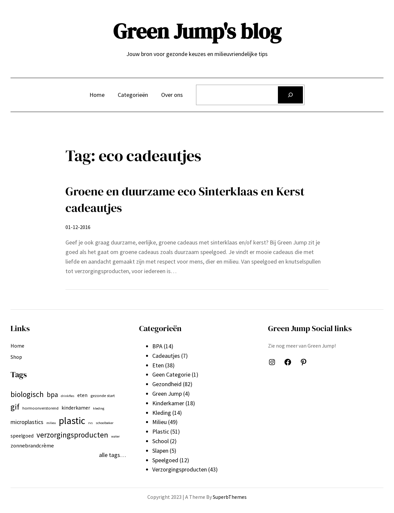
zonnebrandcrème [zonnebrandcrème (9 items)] (32, 445)
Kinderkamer (168, 403)
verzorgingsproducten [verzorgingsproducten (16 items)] (72, 435)
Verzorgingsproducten (179, 469)
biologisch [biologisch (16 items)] (27, 394)
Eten (158, 365)
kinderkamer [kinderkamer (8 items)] (76, 408)
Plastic (160, 431)
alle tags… (112, 455)
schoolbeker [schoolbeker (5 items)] (104, 423)
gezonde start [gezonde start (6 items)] (102, 395)
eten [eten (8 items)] (82, 395)
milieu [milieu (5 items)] (51, 423)
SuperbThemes (230, 497)
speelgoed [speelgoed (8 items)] (22, 436)
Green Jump (167, 393)
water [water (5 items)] (115, 436)
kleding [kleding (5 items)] (98, 408)
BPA (157, 346)
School (160, 441)
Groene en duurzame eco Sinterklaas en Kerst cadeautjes (185, 199)
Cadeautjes (166, 355)
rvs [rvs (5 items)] (90, 423)
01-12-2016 (77, 227)
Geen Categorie (171, 374)
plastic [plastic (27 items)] (72, 420)
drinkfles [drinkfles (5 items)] (67, 396)
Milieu (159, 422)
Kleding (161, 412)
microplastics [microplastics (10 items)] (27, 422)
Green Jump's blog (197, 31)
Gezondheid (167, 384)
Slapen (160, 450)
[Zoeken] (290, 94)
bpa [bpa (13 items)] (52, 394)
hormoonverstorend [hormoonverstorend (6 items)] (40, 408)
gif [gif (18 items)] (15, 407)
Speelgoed (165, 460)
